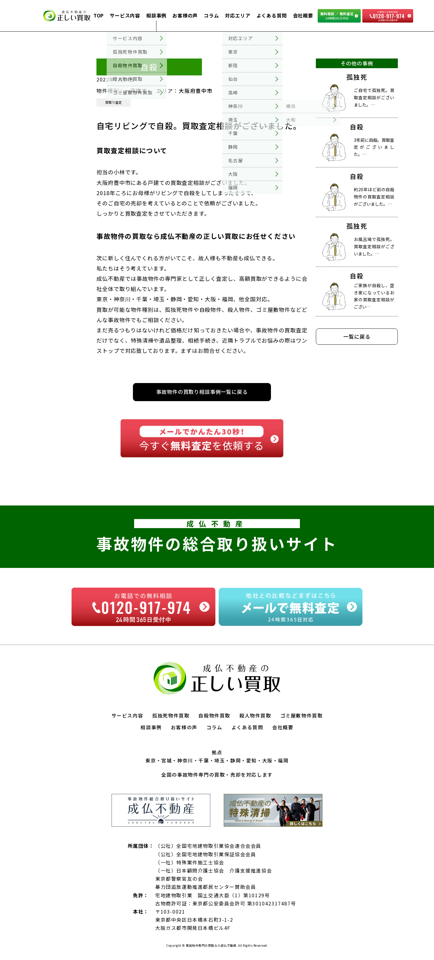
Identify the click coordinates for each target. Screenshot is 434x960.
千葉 (203, 760)
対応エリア (237, 15)
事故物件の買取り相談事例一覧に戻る (201, 391)
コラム (211, 15)
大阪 (267, 760)
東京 (150, 760)
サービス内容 (125, 15)
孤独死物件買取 (170, 715)
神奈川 (185, 760)
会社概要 (303, 15)
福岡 (283, 760)
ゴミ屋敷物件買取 (301, 715)
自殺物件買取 (214, 715)
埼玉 (219, 760)
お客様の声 (185, 15)
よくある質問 (271, 15)
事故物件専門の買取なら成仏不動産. (211, 945)
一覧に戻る (356, 336)
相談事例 (156, 15)
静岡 (235, 760)
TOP (98, 15)
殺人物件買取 (255, 715)
